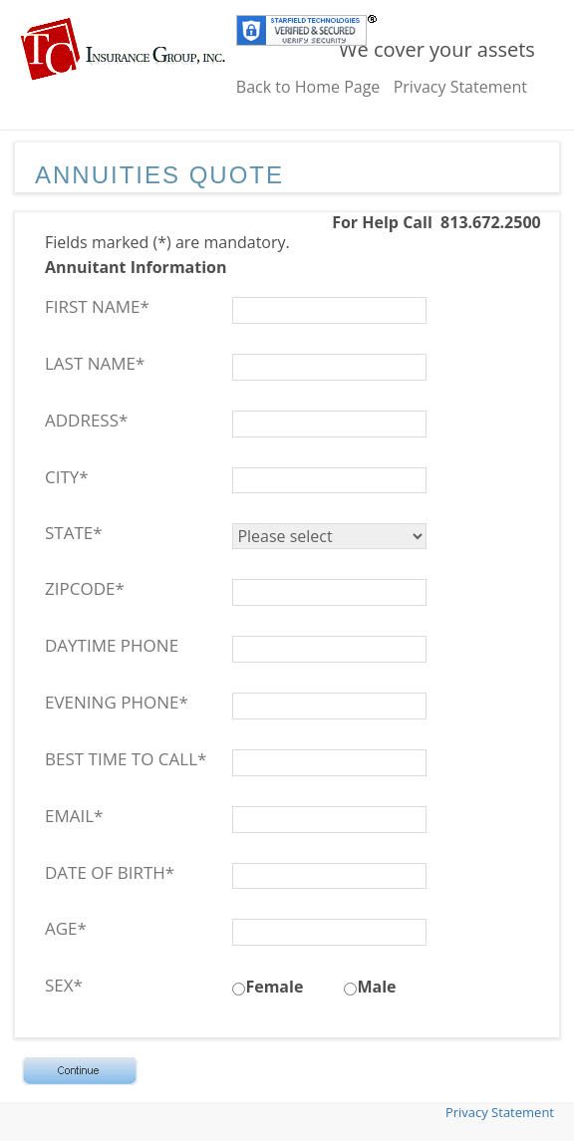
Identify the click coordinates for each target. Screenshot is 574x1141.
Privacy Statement (460, 87)
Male (376, 987)
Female (274, 987)
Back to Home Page (308, 87)
